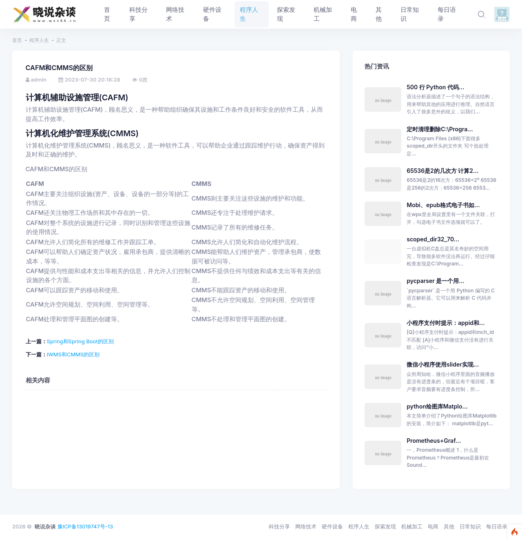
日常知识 (470, 526)
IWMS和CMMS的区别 (73, 354)
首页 (17, 40)
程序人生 (39, 40)
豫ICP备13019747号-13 (85, 526)
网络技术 (305, 526)
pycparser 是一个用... (435, 280)
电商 (433, 526)
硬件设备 (332, 526)
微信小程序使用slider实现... (443, 364)
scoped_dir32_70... (433, 239)
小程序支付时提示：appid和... (445, 322)
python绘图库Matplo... (437, 406)
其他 (449, 526)
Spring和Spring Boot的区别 (80, 341)
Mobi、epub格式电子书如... (443, 204)
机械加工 (411, 526)
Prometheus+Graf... (434, 440)
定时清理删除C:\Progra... (440, 129)
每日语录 (496, 526)
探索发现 (385, 526)
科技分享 (279, 526)
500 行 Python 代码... (435, 87)
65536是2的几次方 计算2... (442, 170)
